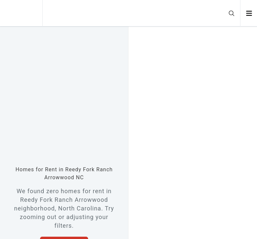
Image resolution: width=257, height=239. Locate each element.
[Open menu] (249, 13)
